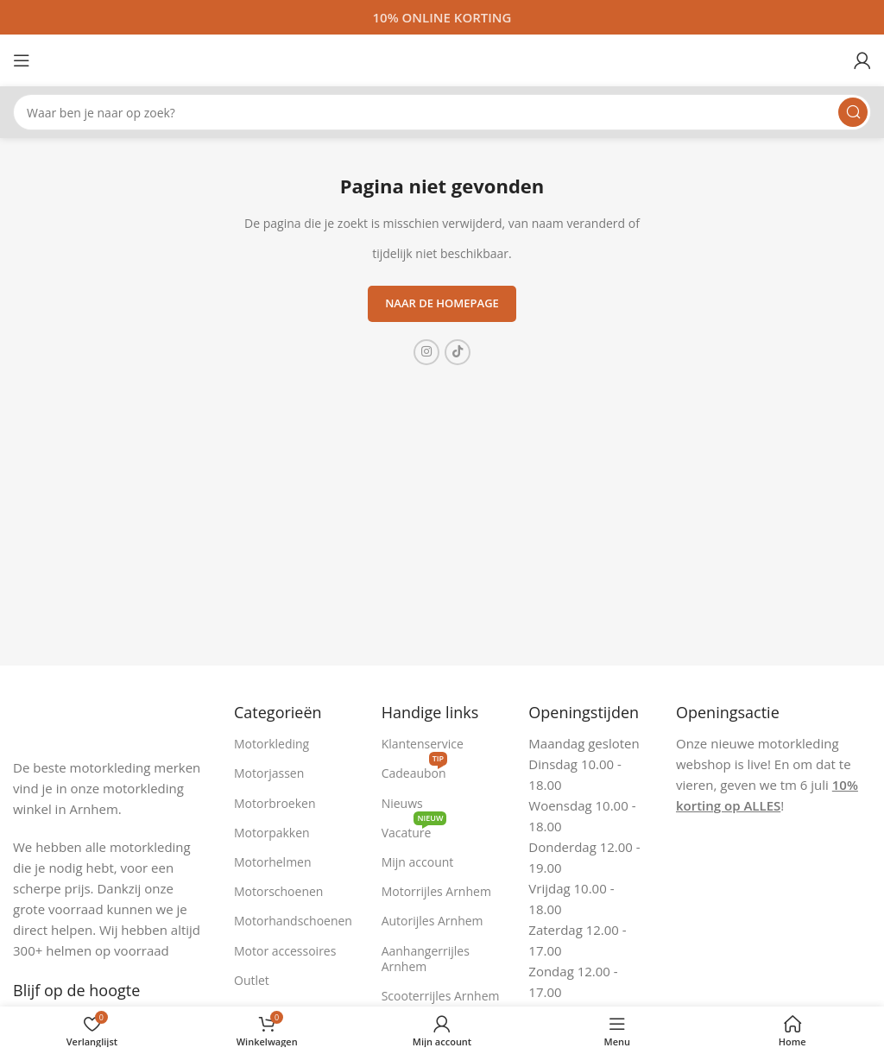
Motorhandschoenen (293, 920)
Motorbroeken (275, 803)
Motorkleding (271, 743)
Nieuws (402, 803)
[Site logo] (442, 58)
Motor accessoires (285, 951)
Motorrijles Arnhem (436, 891)
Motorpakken (272, 832)
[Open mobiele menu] (21, 60)
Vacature (414, 829)
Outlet (251, 980)
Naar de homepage (442, 303)
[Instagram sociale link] (426, 352)
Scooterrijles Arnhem (441, 996)
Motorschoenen (278, 891)
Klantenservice (423, 743)
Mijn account (418, 862)
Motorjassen (269, 773)
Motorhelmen (273, 862)
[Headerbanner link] (442, 17)
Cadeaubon (414, 770)
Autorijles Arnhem (432, 920)
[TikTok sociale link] (457, 352)
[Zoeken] (442, 112)
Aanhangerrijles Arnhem (426, 959)
